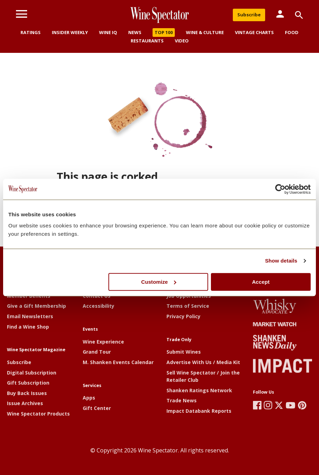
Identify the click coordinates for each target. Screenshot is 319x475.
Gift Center (97, 408)
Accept (261, 282)
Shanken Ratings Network (199, 390)
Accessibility (98, 306)
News (134, 32)
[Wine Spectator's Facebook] (257, 405)
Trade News (181, 400)
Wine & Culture (205, 32)
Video (182, 41)
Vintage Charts (254, 32)
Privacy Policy (183, 316)
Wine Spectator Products (38, 413)
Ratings (31, 32)
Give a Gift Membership (36, 306)
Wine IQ (108, 32)
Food (291, 32)
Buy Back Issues (27, 393)
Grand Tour (97, 351)
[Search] (299, 15)
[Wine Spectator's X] (279, 405)
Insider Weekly (70, 32)
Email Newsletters (30, 316)
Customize (158, 282)
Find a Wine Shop (28, 326)
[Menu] (21, 14)
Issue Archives (25, 403)
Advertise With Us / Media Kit (203, 362)
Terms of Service (187, 306)
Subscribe (249, 14)
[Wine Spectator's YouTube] (290, 405)
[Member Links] (280, 14)
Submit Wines (183, 351)
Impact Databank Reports (198, 411)
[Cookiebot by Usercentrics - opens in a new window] (280, 189)
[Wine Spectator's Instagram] (268, 405)
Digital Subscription (31, 372)
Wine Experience (103, 341)
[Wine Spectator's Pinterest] (302, 405)
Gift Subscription (28, 382)
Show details (281, 261)
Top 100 (164, 32)
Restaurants (147, 41)
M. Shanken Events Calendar (118, 362)
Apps (89, 397)
